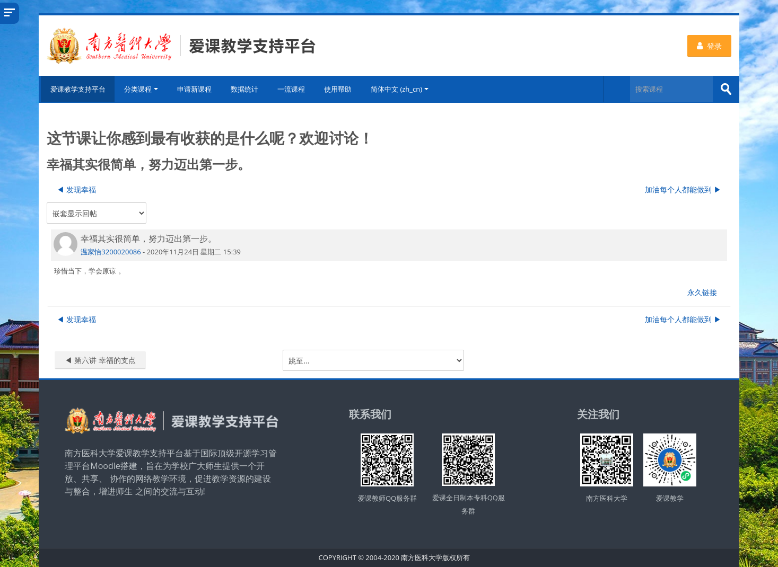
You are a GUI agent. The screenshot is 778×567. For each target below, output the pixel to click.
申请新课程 (195, 89)
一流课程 (291, 89)
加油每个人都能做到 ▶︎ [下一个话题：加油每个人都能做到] (683, 189)
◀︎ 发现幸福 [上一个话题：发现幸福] (76, 189)
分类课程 (142, 89)
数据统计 (245, 89)
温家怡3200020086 (111, 251)
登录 (709, 46)
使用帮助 (338, 89)
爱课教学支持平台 (76, 89)
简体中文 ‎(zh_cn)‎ (400, 89)
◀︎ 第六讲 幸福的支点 (100, 360)
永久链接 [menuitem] (702, 292)
